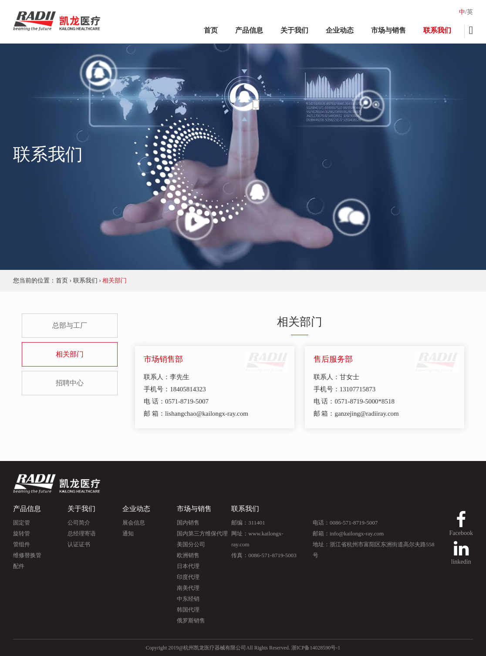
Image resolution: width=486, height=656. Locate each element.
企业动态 (340, 30)
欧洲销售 (188, 555)
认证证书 (79, 544)
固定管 (21, 522)
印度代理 (188, 577)
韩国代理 (188, 609)
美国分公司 (191, 544)
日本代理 (188, 566)
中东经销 (188, 598)
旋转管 (21, 533)
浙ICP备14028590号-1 (316, 648)
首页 (211, 30)
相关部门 (70, 354)
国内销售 (188, 522)
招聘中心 (70, 383)
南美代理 (188, 588)
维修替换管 (27, 555)
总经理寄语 (82, 533)
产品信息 (249, 30)
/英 (469, 12)
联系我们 (437, 30)
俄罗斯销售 (191, 620)
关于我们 (294, 30)
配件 (18, 566)
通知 (128, 533)
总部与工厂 (69, 325)
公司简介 (79, 522)
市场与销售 (388, 30)
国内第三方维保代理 (202, 533)
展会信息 (133, 522)
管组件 (21, 544)
